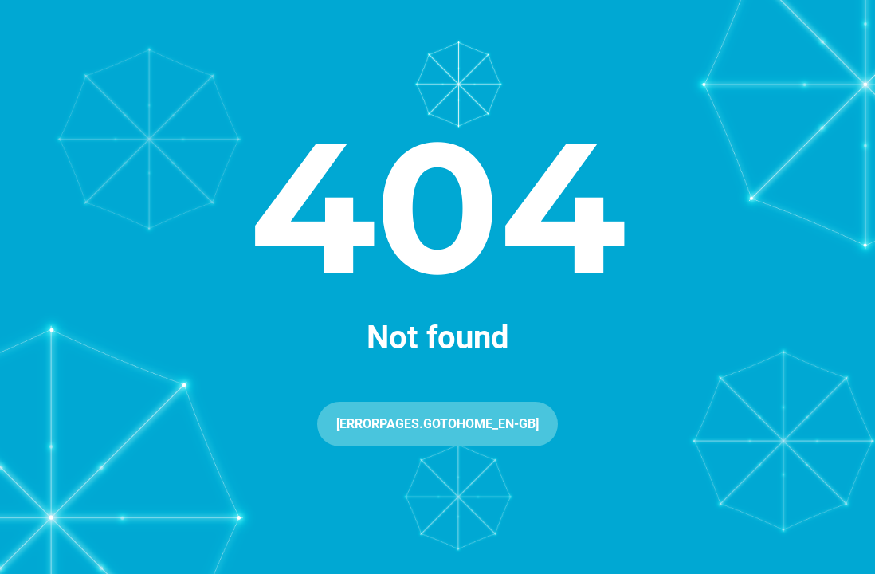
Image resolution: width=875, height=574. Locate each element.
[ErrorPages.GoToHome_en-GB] (437, 423)
